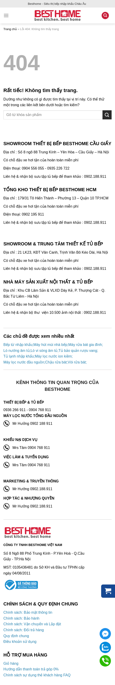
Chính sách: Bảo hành (21, 618)
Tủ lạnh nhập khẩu (18, 356)
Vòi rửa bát (77, 362)
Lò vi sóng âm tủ (44, 351)
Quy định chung (16, 636)
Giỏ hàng (10, 663)
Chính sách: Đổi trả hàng (23, 630)
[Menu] (6, 15)
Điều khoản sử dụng (20, 642)
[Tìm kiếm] (105, 15)
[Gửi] (107, 114)
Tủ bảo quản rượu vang (78, 351)
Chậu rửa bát (56, 362)
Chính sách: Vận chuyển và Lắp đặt (32, 624)
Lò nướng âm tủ (16, 351)
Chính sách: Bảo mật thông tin (27, 612)
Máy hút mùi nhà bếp (50, 345)
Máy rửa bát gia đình (85, 345)
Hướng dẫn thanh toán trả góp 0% (31, 669)
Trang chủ (10, 29)
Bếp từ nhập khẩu (17, 345)
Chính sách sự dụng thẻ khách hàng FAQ (37, 675)
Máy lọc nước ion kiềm (53, 356)
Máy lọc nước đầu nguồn (23, 362)
